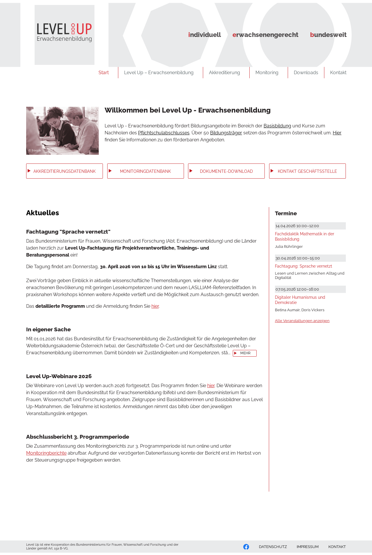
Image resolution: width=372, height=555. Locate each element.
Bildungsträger (226, 133)
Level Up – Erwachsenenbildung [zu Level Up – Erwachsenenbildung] (160, 72)
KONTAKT (337, 547)
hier (155, 306)
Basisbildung (277, 126)
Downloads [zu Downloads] (306, 72)
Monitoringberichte (46, 453)
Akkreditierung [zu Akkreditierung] (226, 72)
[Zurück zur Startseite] (59, 32)
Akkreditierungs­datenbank (64, 171)
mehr (245, 353)
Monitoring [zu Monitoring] (268, 72)
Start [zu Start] (105, 72)
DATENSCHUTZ (273, 547)
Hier (337, 133)
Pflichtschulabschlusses (163, 133)
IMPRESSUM (308, 547)
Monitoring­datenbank (145, 171)
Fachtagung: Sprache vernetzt (303, 266)
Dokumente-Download (226, 171)
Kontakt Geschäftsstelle (307, 171)
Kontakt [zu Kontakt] (340, 72)
